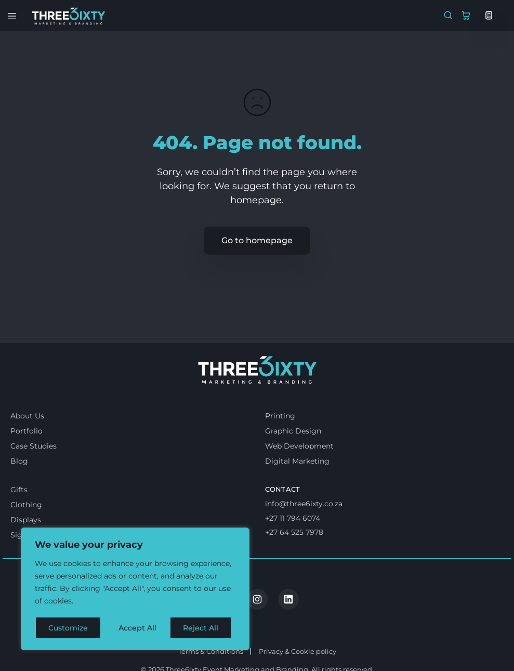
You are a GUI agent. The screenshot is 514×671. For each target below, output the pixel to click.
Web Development (299, 474)
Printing (280, 444)
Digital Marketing (297, 489)
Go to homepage (257, 240)
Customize (68, 628)
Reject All (136, 628)
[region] (135, 589)
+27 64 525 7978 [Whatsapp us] (294, 560)
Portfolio (26, 459)
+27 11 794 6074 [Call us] (292, 545)
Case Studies (33, 474)
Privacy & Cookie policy (297, 636)
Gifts (19, 517)
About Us (27, 444)
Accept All (203, 628)
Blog (19, 489)
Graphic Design (293, 459)
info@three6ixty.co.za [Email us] (303, 531)
